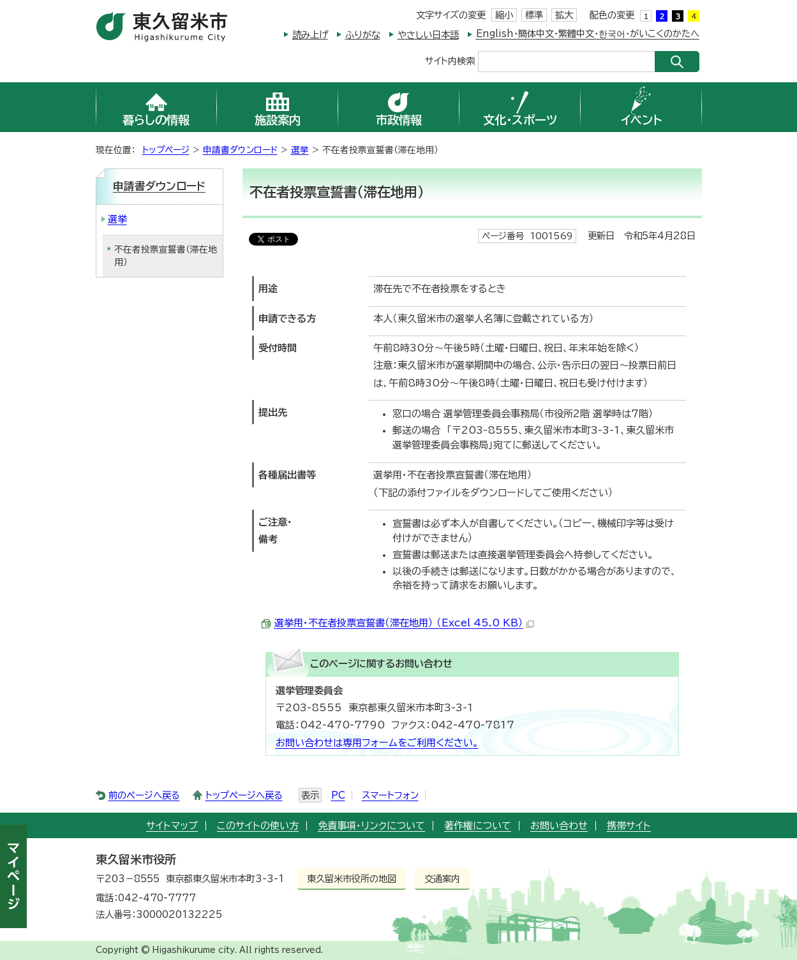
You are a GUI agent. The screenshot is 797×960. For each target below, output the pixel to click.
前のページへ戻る (144, 795)
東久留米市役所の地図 (351, 878)
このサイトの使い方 (258, 826)
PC (338, 795)
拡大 (564, 15)
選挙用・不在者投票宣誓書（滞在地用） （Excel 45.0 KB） (404, 623)
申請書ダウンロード (240, 149)
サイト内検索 (450, 60)
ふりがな (362, 35)
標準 (534, 15)
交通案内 (442, 878)
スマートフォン (390, 795)
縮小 (504, 15)
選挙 (300, 149)
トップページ (166, 149)
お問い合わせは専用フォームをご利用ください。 (377, 743)
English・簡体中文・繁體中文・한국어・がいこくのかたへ (587, 33)
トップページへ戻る (244, 795)
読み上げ (310, 35)
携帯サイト (629, 826)
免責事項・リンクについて (371, 826)
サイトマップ (172, 826)
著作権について (477, 826)
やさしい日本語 (428, 35)
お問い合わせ (559, 826)
